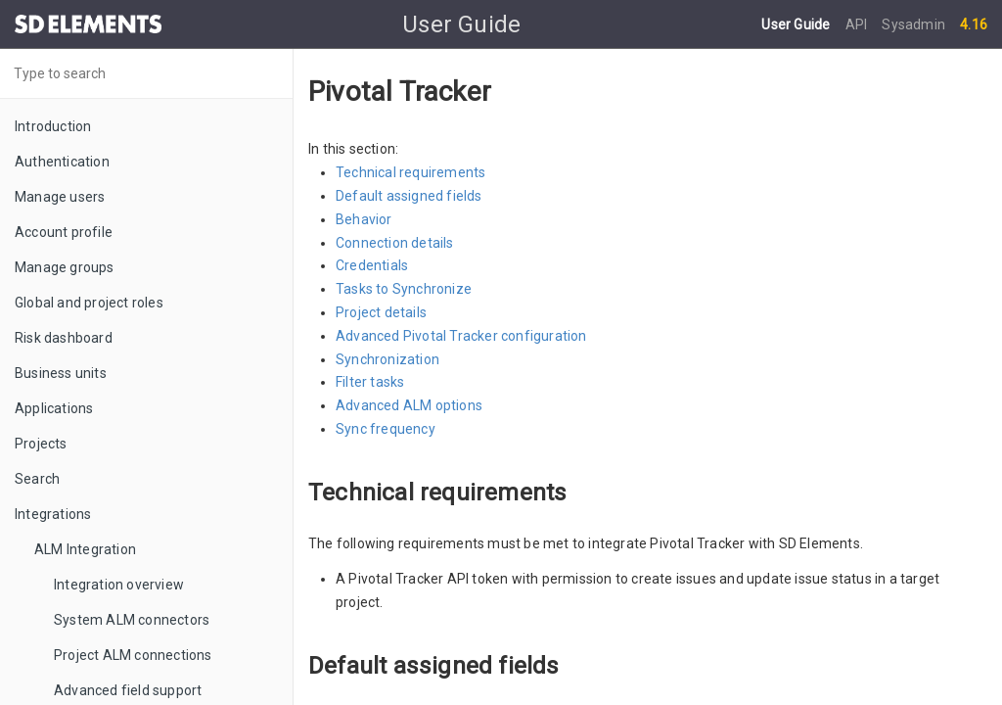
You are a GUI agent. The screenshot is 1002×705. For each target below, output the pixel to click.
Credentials (372, 265)
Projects (41, 443)
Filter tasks (370, 382)
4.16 (973, 24)
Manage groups (64, 267)
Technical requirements (410, 172)
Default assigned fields (409, 196)
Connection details (395, 243)
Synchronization (387, 359)
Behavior (364, 219)
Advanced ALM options (409, 405)
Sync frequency (385, 429)
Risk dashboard (64, 338)
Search (37, 479)
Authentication (62, 161)
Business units (61, 373)
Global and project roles (89, 302)
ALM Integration (85, 549)
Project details (381, 312)
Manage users (60, 197)
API (858, 24)
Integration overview (119, 584)
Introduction (53, 126)
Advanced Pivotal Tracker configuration (461, 336)
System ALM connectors (131, 620)
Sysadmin (913, 24)
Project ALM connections (133, 655)
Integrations (53, 514)
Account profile (64, 232)
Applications (54, 408)
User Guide (797, 24)
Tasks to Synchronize (404, 289)
